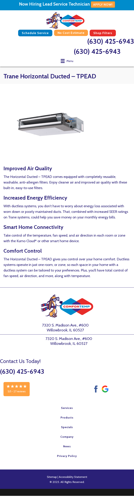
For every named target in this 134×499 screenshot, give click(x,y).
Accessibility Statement (73, 477)
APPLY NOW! (103, 4)
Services (67, 408)
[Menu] (67, 61)
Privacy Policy (67, 456)
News (67, 446)
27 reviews (20, 391)
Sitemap (52, 477)
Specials (67, 427)
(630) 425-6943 (110, 41)
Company (67, 436)
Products (67, 417)
